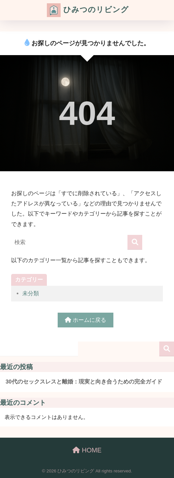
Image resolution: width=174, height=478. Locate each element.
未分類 (30, 293)
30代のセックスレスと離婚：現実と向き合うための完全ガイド (84, 382)
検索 (166, 349)
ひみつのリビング (87, 10)
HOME (87, 450)
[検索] (134, 242)
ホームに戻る (85, 320)
